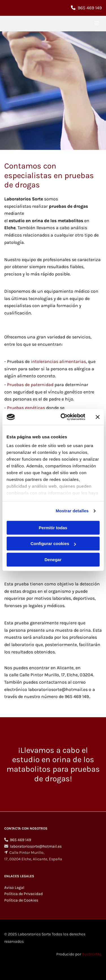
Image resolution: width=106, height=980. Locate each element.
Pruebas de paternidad (30, 384)
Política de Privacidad (23, 893)
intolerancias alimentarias (58, 361)
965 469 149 (90, 7)
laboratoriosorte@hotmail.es (36, 846)
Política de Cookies (21, 900)
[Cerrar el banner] (97, 417)
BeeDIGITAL (92, 954)
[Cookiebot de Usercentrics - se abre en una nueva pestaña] (63, 417)
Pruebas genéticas (26, 407)
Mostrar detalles (72, 510)
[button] (85, 23)
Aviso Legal (14, 887)
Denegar (52, 559)
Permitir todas (53, 527)
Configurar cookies (53, 543)
